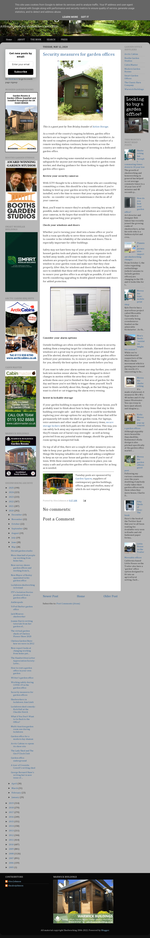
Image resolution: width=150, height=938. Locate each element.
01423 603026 (21, 103)
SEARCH (51, 40)
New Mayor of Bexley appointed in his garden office (21, 578)
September (17, 528)
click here (13, 79)
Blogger (105, 930)
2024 (11, 492)
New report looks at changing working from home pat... (21, 651)
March (15, 788)
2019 (11, 803)
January (16, 797)
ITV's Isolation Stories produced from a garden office (22, 595)
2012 (11, 835)
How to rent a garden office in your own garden (21, 671)
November (17, 519)
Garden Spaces (83, 478)
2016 (11, 817)
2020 (11, 511)
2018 (11, 808)
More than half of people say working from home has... (23, 558)
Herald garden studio (22, 551)
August (15, 533)
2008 (11, 854)
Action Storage (100, 126)
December (17, 515)
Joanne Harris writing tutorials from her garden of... (22, 624)
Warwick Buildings (134, 89)
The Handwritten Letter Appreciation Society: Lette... (23, 661)
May (14, 547)
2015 (11, 821)
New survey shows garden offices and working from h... (21, 568)
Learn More (70, 16)
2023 (11, 497)
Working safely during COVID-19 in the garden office (22, 685)
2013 (11, 831)
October (16, 524)
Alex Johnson (14, 881)
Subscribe (20, 71)
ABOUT (21, 40)
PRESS (64, 40)
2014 (11, 826)
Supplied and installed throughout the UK (22, 99)
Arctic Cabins (131, 54)
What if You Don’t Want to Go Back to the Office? (22, 719)
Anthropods (17, 602)
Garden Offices (15, 98)
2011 (11, 840)
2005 (11, 867)
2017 (11, 812)
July (14, 538)
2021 (11, 506)
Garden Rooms (20, 96)
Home (9, 40)
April (14, 783)
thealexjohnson (15, 886)
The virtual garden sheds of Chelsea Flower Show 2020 (21, 634)
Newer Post (50, 596)
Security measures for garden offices (79, 54)
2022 (11, 501)
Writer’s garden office (22, 678)
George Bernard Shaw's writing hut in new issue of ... (22, 775)
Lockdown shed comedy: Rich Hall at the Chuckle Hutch (23, 709)
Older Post (111, 596)
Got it (85, 16)
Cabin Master (131, 65)
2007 (11, 858)
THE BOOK (35, 40)
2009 (11, 849)
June (14, 542)
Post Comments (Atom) (68, 603)
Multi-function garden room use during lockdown (22, 729)
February (16, 793)
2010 (11, 844)
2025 (11, 488)
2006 (11, 863)
